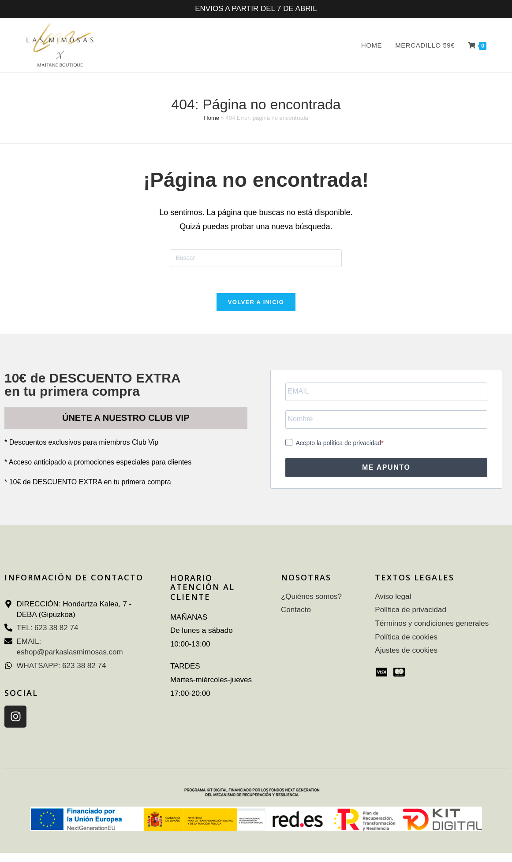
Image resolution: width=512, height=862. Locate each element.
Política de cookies (406, 637)
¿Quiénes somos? (311, 597)
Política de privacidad (410, 610)
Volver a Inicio (256, 303)
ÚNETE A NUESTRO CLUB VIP (126, 418)
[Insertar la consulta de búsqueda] (256, 258)
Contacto (296, 610)
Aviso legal (393, 597)
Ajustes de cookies (406, 651)
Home (211, 118)
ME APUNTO (386, 468)
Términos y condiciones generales (432, 624)
